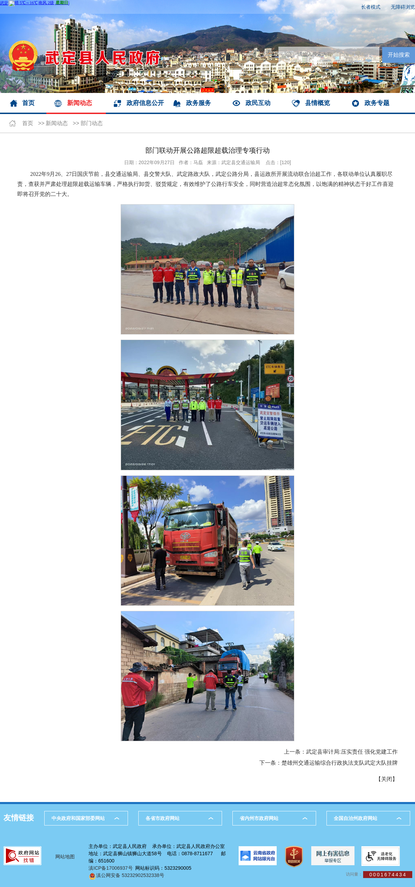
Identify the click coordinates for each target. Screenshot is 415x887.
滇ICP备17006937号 (111, 868)
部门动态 (92, 123)
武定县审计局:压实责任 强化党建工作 (352, 752)
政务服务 (198, 103)
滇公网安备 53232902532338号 (126, 875)
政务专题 (377, 103)
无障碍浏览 (403, 7)
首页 (28, 103)
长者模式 (370, 7)
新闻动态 (79, 103)
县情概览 (317, 103)
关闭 (386, 779)
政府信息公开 (145, 103)
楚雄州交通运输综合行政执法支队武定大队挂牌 (340, 763)
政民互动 (258, 103)
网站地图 (65, 856)
